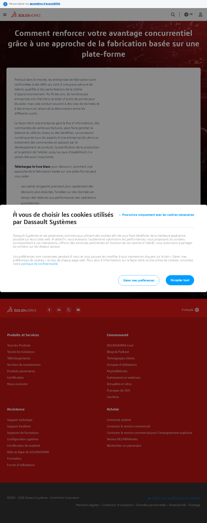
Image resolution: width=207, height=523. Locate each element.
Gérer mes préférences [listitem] (138, 280)
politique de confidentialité (39, 264)
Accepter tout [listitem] (180, 280)
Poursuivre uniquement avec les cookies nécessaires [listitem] (158, 214)
